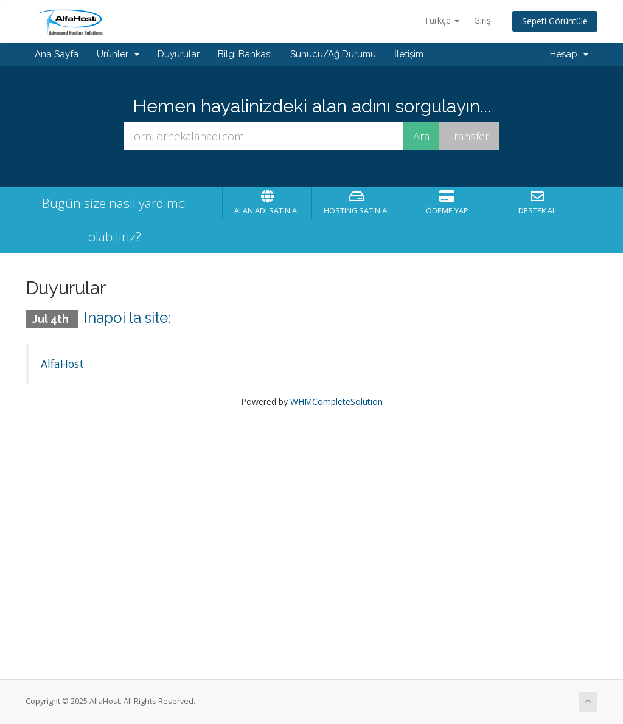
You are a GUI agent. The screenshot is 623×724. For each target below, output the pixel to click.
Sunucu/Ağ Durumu (333, 54)
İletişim (408, 54)
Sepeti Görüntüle (555, 21)
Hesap (569, 54)
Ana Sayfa (56, 54)
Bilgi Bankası (245, 54)
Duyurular (179, 54)
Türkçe (441, 20)
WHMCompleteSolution (336, 401)
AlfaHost (62, 363)
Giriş (482, 20)
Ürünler (118, 54)
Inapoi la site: (127, 317)
